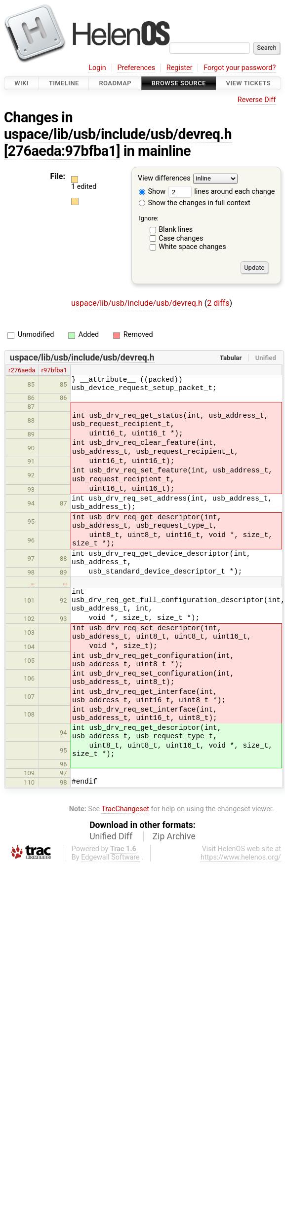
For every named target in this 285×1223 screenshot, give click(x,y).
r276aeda (22, 370)
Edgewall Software (110, 857)
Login (97, 68)
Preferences (136, 68)
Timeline (64, 83)
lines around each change (221, 191)
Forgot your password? (240, 68)
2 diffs (218, 303)
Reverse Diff (257, 100)
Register (179, 68)
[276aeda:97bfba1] (62, 151)
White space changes (192, 247)
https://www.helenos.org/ (241, 857)
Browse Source (179, 83)
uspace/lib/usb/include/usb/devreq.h (118, 134)
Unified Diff (110, 836)
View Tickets (248, 83)
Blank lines (176, 229)
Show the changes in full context (194, 203)
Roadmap (115, 83)
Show (152, 191)
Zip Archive (174, 836)
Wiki (21, 83)
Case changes (181, 238)
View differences (164, 179)
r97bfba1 (54, 370)
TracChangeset (125, 809)
